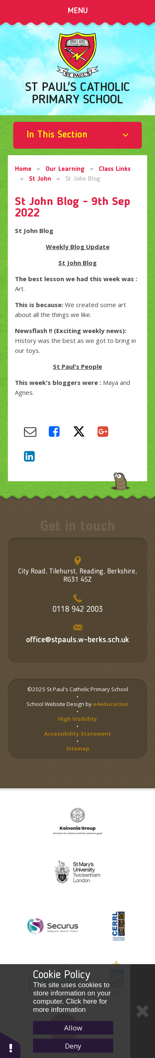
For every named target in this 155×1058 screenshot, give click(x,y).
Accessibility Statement (77, 733)
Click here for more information (70, 1005)
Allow (73, 1027)
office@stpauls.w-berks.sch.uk (77, 640)
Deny (73, 1046)
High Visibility (77, 718)
